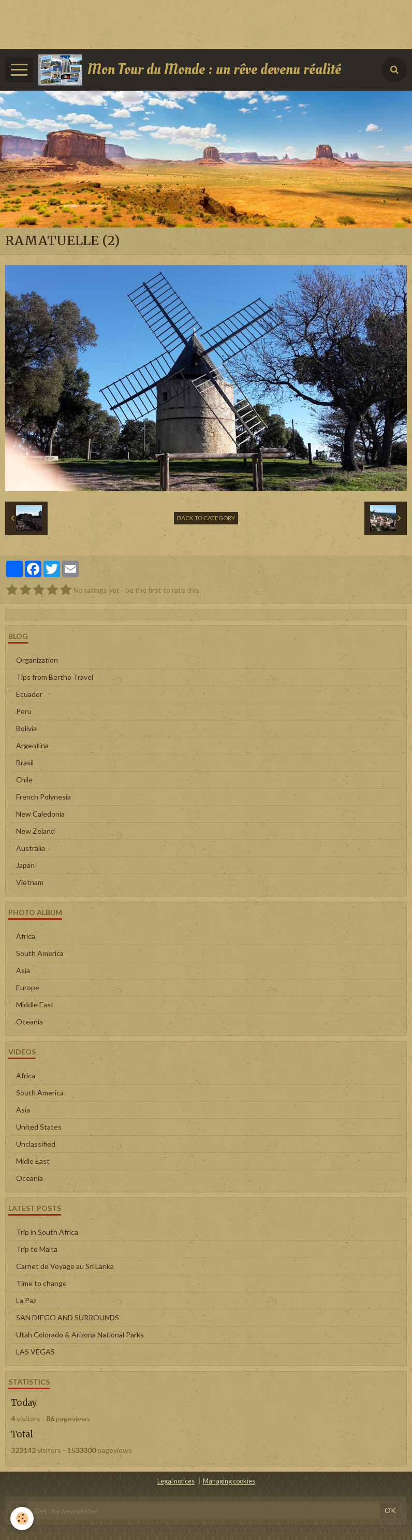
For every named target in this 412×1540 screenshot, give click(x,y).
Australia (30, 848)
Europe (27, 987)
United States (39, 1126)
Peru (24, 711)
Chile (24, 779)
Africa (25, 936)
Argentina (32, 745)
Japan (25, 865)
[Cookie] (22, 1518)
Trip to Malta (36, 1249)
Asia (23, 970)
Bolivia (26, 728)
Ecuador (29, 694)
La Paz (26, 1300)
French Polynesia (43, 796)
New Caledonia (40, 813)
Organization (37, 659)
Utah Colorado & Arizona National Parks (80, 1334)
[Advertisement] (188, 23)
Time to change (41, 1283)
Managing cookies (229, 1481)
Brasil (25, 762)
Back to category (206, 518)
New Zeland (35, 830)
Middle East (35, 1004)
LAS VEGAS (35, 1351)
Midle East (33, 1161)
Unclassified (35, 1143)
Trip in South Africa (47, 1232)
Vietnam (29, 882)
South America (40, 953)
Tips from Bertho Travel (54, 677)
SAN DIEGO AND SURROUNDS (67, 1317)
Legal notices (176, 1481)
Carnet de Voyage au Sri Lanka (65, 1266)
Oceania (29, 1021)
